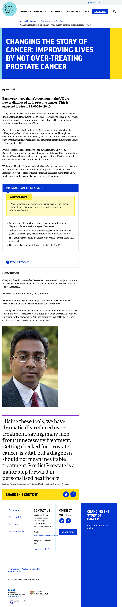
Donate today (68, 532)
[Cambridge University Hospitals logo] (9, 9)
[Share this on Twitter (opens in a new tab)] (66, 494)
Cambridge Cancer (28, 21)
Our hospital (40, 11)
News (85, 11)
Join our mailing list (42, 549)
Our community (72, 11)
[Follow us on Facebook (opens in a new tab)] (69, 521)
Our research (55, 11)
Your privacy (14, 569)
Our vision (26, 11)
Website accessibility (31, 569)
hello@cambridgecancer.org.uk (46, 535)
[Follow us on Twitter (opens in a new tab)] (62, 521)
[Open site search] (116, 11)
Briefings (60, 21)
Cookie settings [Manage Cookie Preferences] (15, 572)
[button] (95, 2)
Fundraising (100, 11)
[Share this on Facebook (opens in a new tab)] (73, 494)
